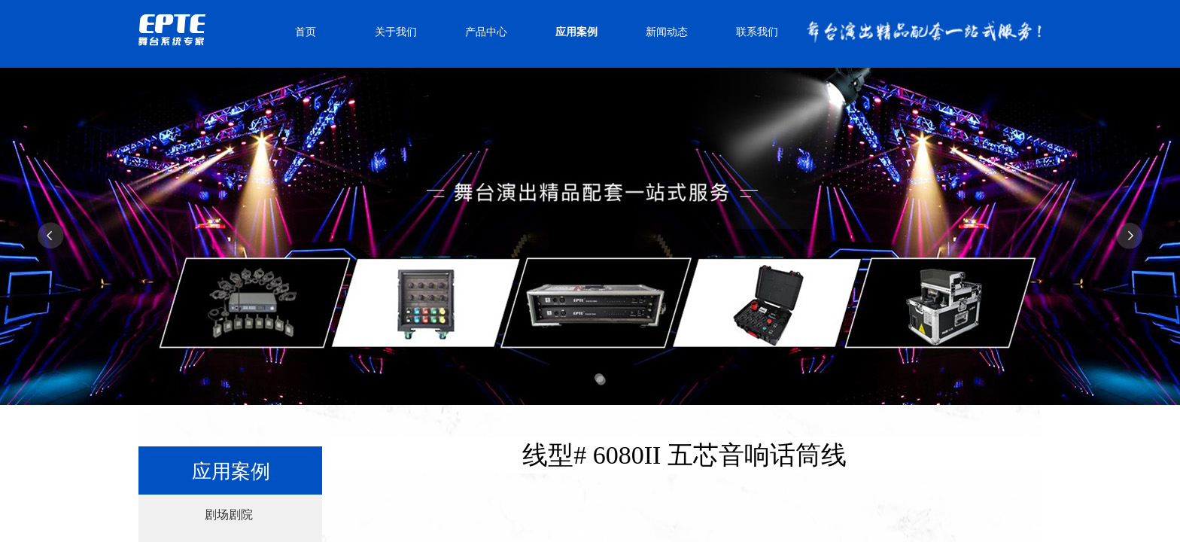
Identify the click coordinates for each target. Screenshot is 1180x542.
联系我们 (757, 32)
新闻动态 (667, 32)
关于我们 (396, 32)
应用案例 (576, 32)
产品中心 (486, 32)
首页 (305, 32)
